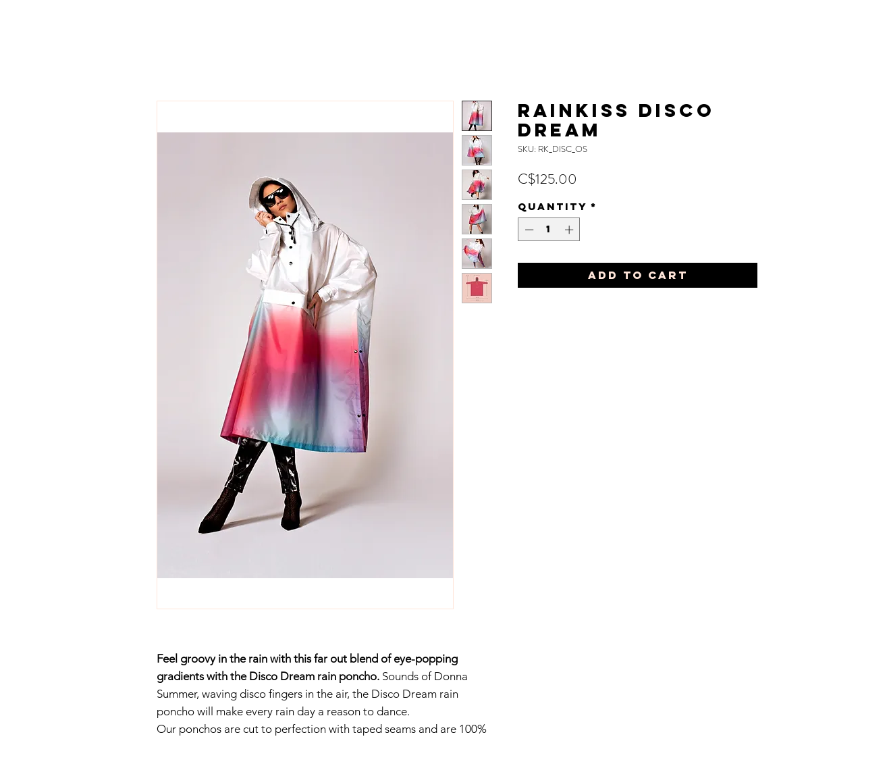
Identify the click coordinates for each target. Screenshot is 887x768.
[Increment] (570, 229)
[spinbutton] (549, 229)
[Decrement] (528, 229)
